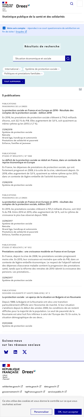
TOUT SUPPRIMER (12, 81)
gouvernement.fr (10, 391)
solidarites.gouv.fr (11, 386)
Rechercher (72, 4)
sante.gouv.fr (32, 386)
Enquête (20, 31)
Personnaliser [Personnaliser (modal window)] (41, 412)
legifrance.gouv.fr (33, 391)
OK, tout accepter (68, 412)
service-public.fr (56, 391)
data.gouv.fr (50, 386)
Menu (80, 4)
